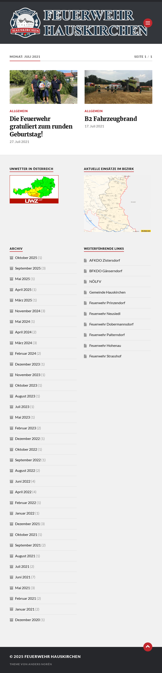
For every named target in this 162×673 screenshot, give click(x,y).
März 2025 (23, 300)
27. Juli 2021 (19, 142)
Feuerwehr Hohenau (105, 345)
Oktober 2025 (26, 257)
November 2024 (27, 311)
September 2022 (28, 460)
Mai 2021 (22, 588)
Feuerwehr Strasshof (105, 356)
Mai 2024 (22, 321)
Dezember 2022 (27, 438)
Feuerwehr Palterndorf (107, 334)
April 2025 (23, 289)
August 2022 (25, 470)
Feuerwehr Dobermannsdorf (111, 324)
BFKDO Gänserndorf (105, 271)
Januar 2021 (24, 609)
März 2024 (23, 343)
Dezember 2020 (27, 619)
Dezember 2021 (27, 523)
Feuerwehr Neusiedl (104, 313)
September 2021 (28, 545)
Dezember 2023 (27, 364)
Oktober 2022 (26, 449)
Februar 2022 (25, 502)
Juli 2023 (22, 406)
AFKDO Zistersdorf (104, 260)
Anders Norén (40, 664)
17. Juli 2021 (94, 126)
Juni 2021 (22, 577)
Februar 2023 (25, 428)
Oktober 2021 (26, 534)
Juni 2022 (22, 481)
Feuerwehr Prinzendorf (107, 303)
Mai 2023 (22, 417)
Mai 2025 (22, 278)
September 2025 (28, 268)
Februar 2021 (25, 598)
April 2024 (23, 332)
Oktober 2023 (26, 385)
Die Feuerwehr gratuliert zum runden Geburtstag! (41, 126)
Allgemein (19, 111)
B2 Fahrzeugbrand (111, 119)
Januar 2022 (24, 513)
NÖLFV (95, 281)
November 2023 (27, 374)
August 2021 (25, 556)
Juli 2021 (22, 566)
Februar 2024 (25, 353)
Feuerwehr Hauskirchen (53, 656)
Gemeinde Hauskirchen (107, 292)
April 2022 (23, 492)
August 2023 (25, 396)
